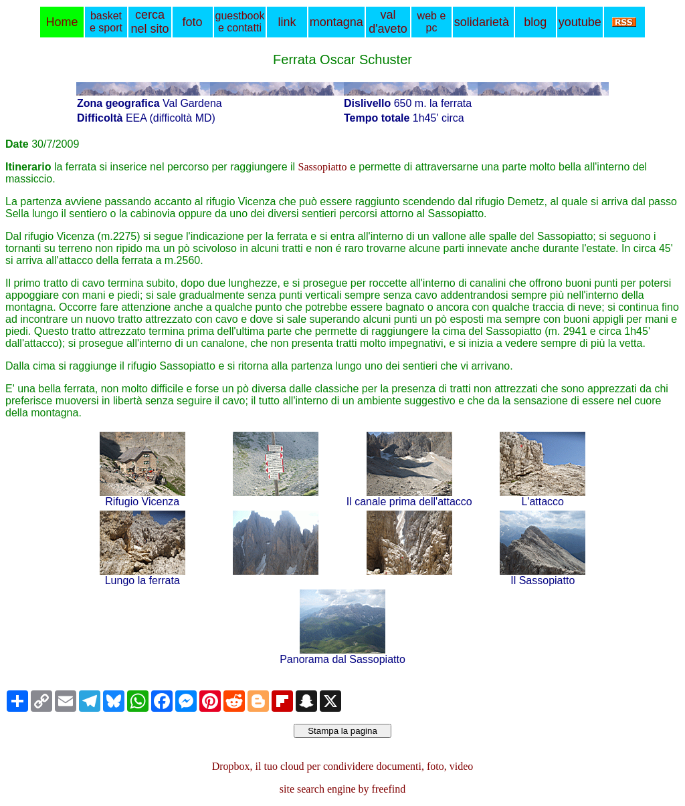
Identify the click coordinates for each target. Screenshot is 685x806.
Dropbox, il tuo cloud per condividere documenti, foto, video (343, 766)
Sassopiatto (322, 166)
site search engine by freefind (342, 789)
